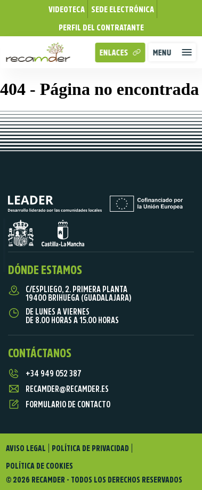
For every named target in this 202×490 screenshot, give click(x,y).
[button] (172, 52)
